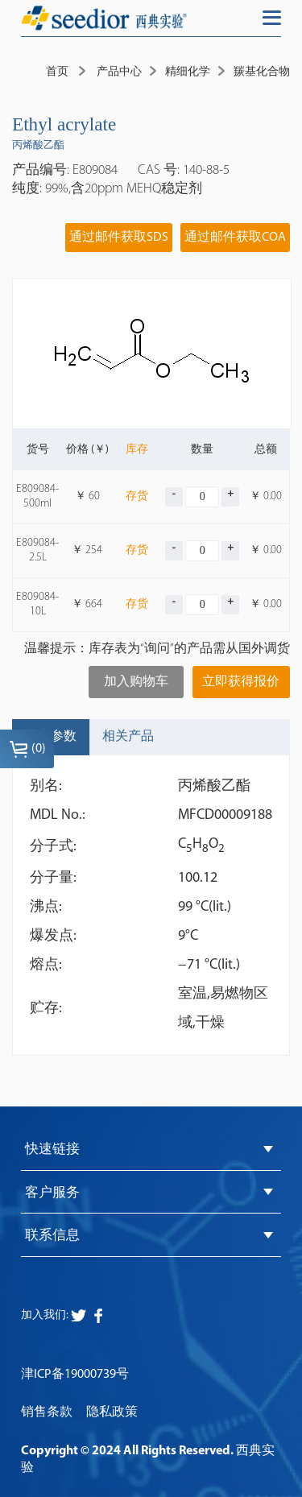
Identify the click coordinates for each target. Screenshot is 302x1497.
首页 (57, 72)
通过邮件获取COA (235, 237)
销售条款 (46, 1412)
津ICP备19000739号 (75, 1374)
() (27, 749)
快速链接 (52, 1149)
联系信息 (52, 1236)
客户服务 (52, 1193)
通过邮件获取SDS (118, 237)
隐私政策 (112, 1412)
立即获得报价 (240, 682)
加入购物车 (136, 682)
